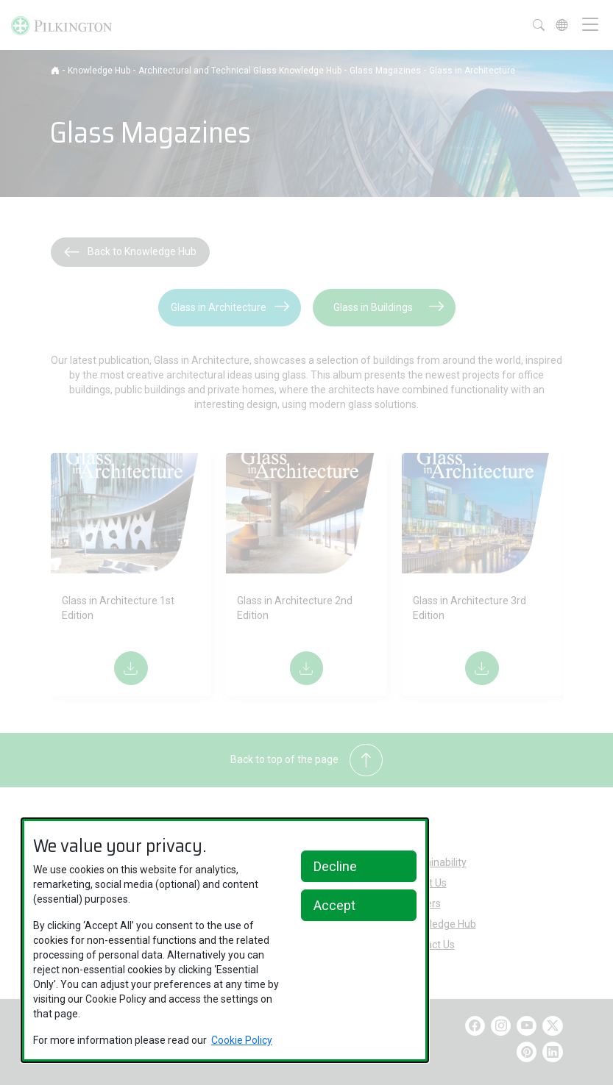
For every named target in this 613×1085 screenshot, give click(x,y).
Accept (334, 905)
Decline (335, 866)
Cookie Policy (241, 1040)
